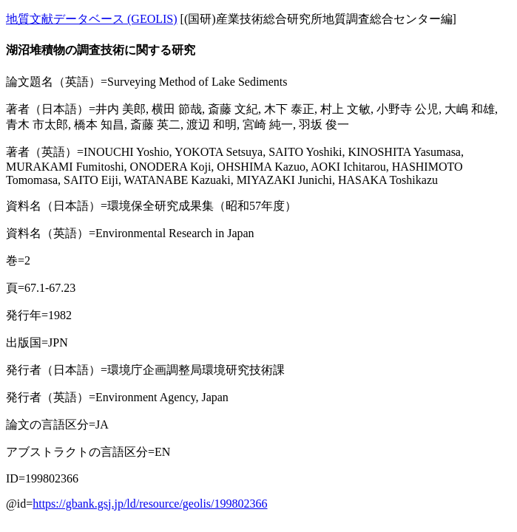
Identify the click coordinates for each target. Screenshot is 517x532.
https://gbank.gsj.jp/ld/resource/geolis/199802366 (150, 503)
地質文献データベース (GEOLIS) (92, 19)
